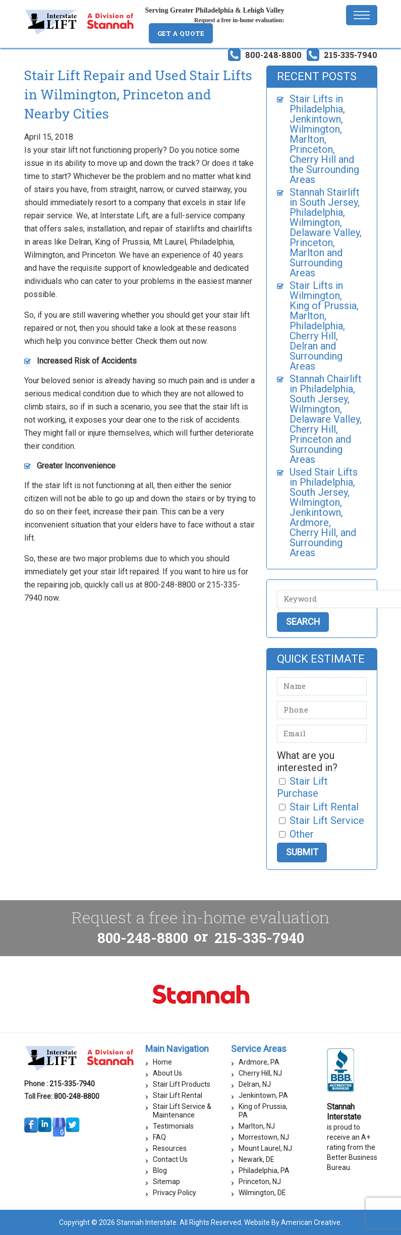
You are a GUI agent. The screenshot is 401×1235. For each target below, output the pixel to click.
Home (162, 1062)
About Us (167, 1073)
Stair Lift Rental (177, 1095)
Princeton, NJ (260, 1182)
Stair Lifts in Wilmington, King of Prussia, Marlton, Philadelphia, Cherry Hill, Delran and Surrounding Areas (324, 325)
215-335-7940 (350, 54)
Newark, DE (256, 1159)
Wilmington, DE (262, 1193)
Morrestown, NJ (264, 1137)
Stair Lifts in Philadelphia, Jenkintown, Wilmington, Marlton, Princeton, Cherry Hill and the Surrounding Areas (324, 139)
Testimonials (173, 1126)
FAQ (159, 1137)
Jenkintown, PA (263, 1095)
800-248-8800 (273, 54)
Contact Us (170, 1159)
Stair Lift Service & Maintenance (182, 1110)
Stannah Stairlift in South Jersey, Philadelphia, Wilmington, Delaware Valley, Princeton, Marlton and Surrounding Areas (326, 232)
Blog (160, 1170)
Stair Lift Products (181, 1084)
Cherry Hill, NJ (260, 1073)
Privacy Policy (174, 1193)
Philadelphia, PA (264, 1170)
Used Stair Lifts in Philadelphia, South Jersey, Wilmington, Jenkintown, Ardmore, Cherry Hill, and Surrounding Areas (324, 512)
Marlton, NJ (257, 1126)
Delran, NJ (255, 1084)
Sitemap (166, 1182)
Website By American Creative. (293, 1222)
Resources (170, 1148)
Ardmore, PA (259, 1062)
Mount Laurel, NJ (265, 1148)
